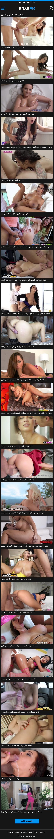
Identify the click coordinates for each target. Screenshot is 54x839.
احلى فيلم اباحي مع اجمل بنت (12, 47)
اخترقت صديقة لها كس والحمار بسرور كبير (17, 479)
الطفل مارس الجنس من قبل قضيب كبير (16, 745)
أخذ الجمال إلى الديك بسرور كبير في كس (17, 446)
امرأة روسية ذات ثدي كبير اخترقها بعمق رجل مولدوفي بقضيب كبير (27, 147)
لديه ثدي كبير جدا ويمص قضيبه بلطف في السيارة (20, 712)
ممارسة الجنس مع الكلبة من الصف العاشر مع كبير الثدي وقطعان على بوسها (27, 413)
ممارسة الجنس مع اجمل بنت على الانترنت (17, 114)
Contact (43, 832)
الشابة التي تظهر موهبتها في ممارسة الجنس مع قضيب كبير (24, 380)
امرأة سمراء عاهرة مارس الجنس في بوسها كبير (19, 646)
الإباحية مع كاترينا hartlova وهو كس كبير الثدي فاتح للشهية (23, 280)
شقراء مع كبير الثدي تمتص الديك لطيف (16, 579)
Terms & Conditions (23, 832)
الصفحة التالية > (27, 821)
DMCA (10, 832)
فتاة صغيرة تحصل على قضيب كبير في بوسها (18, 612)
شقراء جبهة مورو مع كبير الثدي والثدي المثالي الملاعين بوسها (24, 546)
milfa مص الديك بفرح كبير (11, 778)
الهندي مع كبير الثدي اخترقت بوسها (14, 214)
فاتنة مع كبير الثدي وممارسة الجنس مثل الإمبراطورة (21, 812)
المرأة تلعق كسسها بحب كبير (12, 180)
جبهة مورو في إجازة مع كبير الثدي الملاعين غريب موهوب (23, 513)
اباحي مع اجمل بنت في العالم (12, 81)
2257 (35, 832)
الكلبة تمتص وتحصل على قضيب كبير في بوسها (19, 679)
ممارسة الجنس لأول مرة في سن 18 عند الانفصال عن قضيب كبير (26, 247)
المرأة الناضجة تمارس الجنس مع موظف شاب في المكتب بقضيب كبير (27, 313)
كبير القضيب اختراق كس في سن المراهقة (17, 346)
